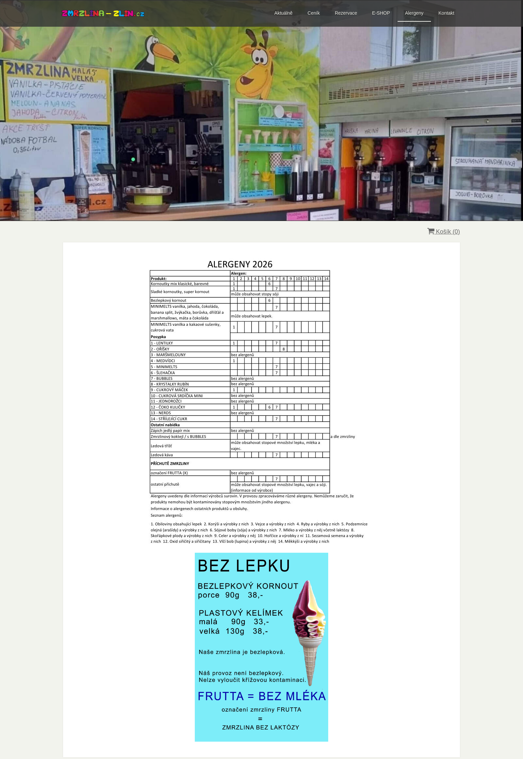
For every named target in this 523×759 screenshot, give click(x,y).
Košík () (443, 231)
